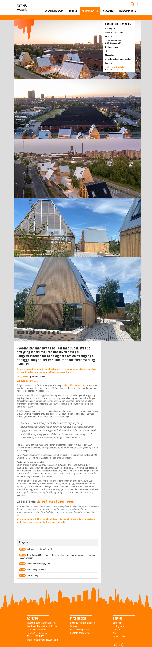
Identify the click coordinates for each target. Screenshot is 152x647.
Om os (73, 626)
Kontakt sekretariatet (81, 633)
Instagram (118, 626)
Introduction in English (82, 622)
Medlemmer (108, 11)
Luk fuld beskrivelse (27, 381)
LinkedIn (117, 622)
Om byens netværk (54, 11)
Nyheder (72, 11)
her (18, 515)
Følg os (117, 618)
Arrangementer (90, 11)
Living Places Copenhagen (76, 385)
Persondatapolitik (79, 629)
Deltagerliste (22, 376)
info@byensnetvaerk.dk (58, 372)
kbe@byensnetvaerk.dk (114, 67)
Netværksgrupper (128, 11)
